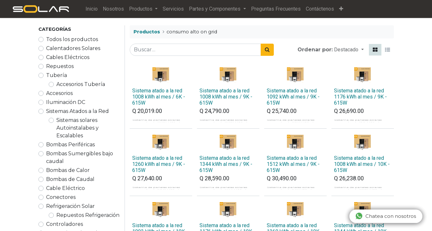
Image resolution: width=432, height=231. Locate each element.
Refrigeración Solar (70, 206)
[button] (344, 9)
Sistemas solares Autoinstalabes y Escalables (77, 128)
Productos (147, 32)
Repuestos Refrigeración (87, 215)
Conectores (61, 197)
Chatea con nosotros (385, 216)
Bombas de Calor (68, 170)
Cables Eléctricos (67, 57)
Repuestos (60, 66)
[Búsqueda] (267, 50)
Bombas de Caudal (70, 179)
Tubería (56, 75)
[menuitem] (95, 9)
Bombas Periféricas (70, 144)
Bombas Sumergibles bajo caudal (79, 157)
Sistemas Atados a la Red (77, 111)
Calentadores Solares (73, 48)
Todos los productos (72, 39)
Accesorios (59, 93)
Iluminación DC (65, 102)
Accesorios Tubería (80, 84)
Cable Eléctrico (65, 188)
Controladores (64, 224)
